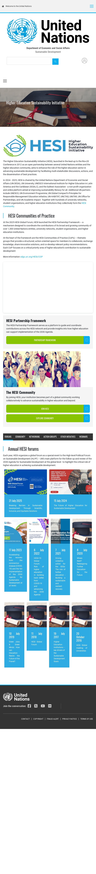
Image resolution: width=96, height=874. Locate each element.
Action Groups (50, 436)
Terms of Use (86, 719)
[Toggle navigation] (91, 6)
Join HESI (45, 408)
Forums (8, 436)
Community (20, 436)
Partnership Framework (45, 340)
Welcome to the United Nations (17, 6)
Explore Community (45, 418)
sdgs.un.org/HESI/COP (31, 256)
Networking (34, 436)
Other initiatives (68, 436)
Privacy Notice (69, 719)
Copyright (38, 719)
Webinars (83, 436)
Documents (20, 443)
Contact (25, 719)
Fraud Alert (53, 719)
